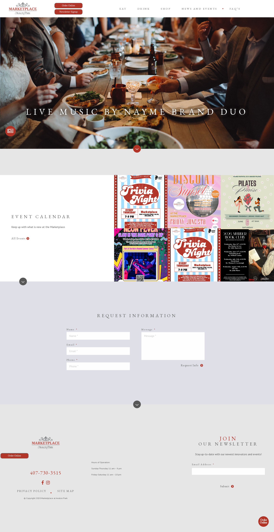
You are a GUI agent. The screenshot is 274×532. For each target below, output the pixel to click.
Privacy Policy (31, 491)
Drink (144, 8)
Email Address (203, 464)
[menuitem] (123, 8)
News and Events (199, 8)
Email (72, 344)
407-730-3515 (46, 473)
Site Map (65, 491)
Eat (123, 8)
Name (72, 329)
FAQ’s (235, 8)
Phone (72, 359)
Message (148, 329)
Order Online (263, 521)
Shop (166, 8)
